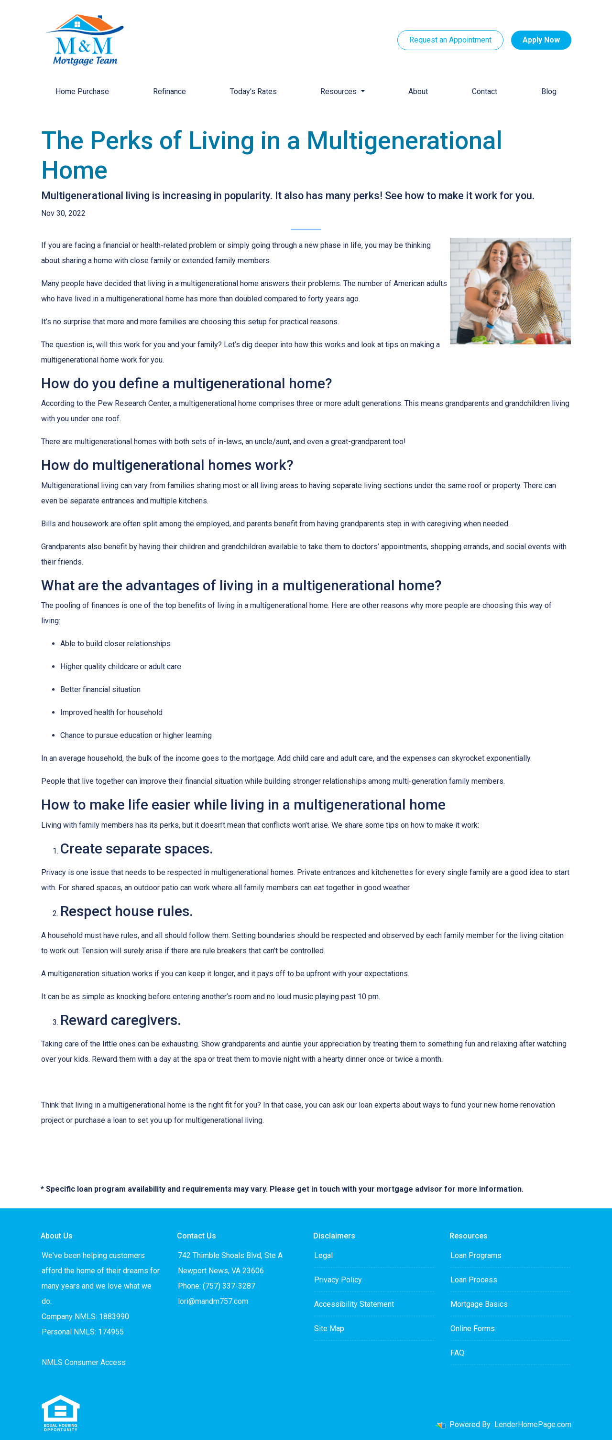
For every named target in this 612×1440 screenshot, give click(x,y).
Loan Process (473, 1279)
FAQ (457, 1352)
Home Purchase (82, 91)
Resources (339, 91)
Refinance (169, 91)
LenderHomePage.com (532, 1424)
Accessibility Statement (354, 1304)
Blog (549, 91)
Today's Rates (253, 91)
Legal (323, 1255)
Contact (484, 91)
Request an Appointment (450, 39)
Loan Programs (476, 1255)
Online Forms (472, 1328)
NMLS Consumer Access (84, 1362)
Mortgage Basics (479, 1304)
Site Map (329, 1328)
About (418, 91)
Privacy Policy (338, 1279)
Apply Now (541, 39)
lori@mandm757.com (213, 1301)
